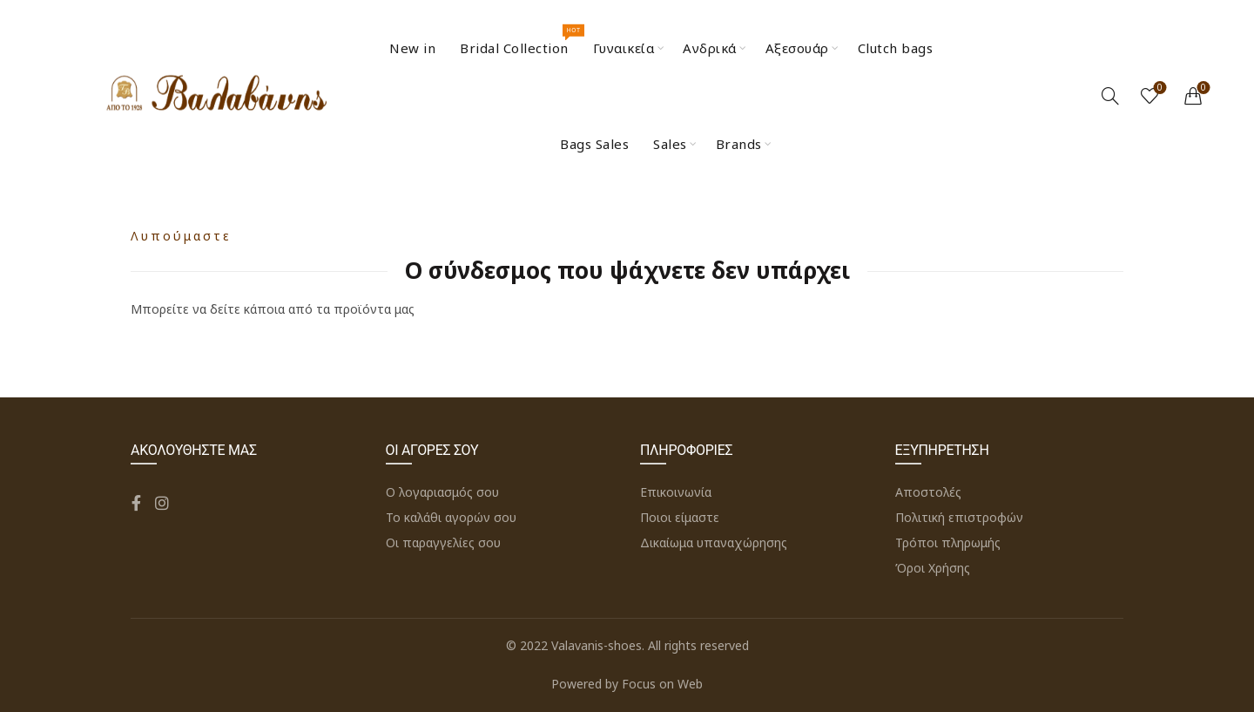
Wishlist (1158, 88)
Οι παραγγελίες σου (443, 542)
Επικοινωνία (675, 492)
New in (412, 48)
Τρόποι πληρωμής (948, 542)
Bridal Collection (520, 40)
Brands (739, 144)
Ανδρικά (710, 48)
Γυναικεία (624, 48)
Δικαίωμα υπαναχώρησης (713, 542)
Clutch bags (896, 48)
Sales (670, 144)
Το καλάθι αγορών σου (451, 517)
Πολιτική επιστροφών (959, 517)
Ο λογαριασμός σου (442, 492)
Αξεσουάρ (797, 48)
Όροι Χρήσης (932, 567)
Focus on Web (662, 683)
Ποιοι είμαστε (679, 517)
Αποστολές (928, 492)
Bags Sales (594, 144)
